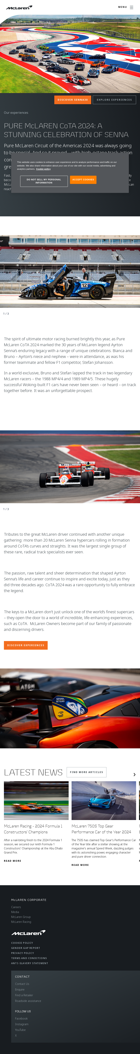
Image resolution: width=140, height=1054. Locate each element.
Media (15, 912)
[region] (70, 173)
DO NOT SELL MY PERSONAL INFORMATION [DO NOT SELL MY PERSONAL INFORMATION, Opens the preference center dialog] (44, 181)
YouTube (20, 1030)
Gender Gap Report (25, 948)
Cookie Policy (22, 943)
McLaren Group (21, 917)
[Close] (123, 157)
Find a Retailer (24, 995)
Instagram (21, 1024)
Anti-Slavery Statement (29, 963)
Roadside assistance (28, 1001)
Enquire (20, 989)
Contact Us (22, 984)
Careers (16, 907)
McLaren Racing (21, 922)
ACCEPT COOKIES (83, 179)
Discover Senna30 (73, 99)
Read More (12, 861)
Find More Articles (86, 772)
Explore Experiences (114, 99)
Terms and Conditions (29, 958)
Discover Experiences (25, 645)
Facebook (21, 1018)
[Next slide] (134, 774)
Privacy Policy (22, 953)
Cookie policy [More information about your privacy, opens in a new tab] (43, 169)
